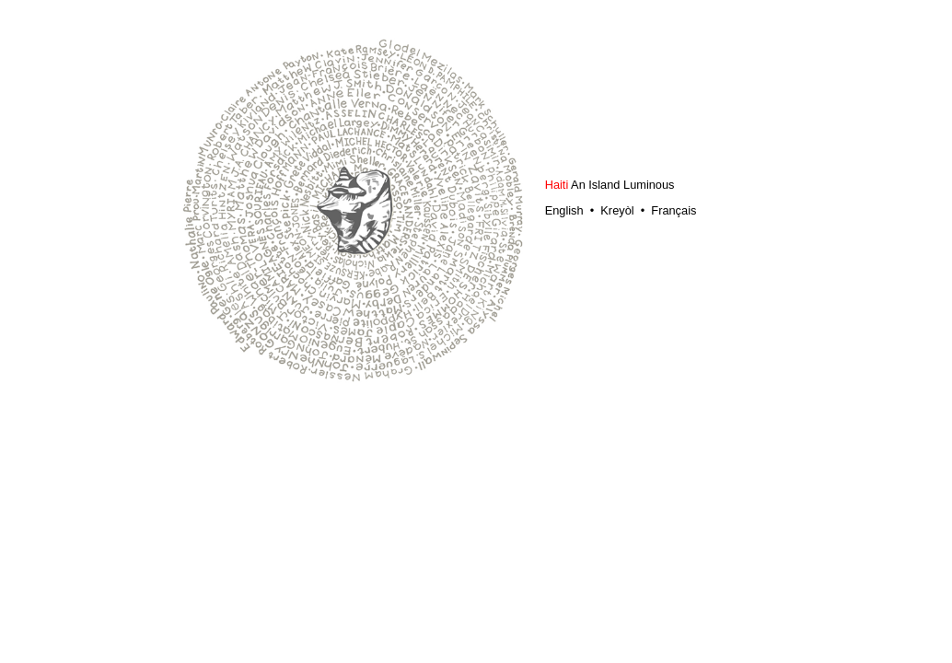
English (566, 210)
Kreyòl (616, 210)
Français (673, 210)
